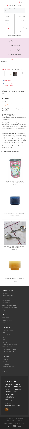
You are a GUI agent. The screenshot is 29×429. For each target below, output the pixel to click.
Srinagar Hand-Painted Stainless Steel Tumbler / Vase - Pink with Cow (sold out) (14, 182)
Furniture (4, 337)
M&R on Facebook (11, 420)
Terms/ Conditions (7, 320)
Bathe (21, 24)
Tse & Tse (5, 361)
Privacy (4, 322)
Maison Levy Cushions (8, 330)
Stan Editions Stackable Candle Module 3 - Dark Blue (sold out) (14, 214)
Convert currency (8, 85)
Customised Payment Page (9, 307)
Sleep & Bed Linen (7, 32)
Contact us (5, 293)
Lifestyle (22, 20)
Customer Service (7, 290)
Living (7, 28)
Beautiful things (12, 60)
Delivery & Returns (7, 295)
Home (7, 16)
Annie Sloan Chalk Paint (8, 351)
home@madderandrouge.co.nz (12, 405)
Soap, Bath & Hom (7, 346)
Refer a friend (7, 80)
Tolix (3, 339)
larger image (6, 69)
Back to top (19, 420)
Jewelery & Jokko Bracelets (9, 344)
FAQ (3, 310)
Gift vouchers (6, 302)
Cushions (7, 20)
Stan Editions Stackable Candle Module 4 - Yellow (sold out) (15, 279)
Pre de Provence (7, 369)
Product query (8, 83)
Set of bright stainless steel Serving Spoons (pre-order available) (14, 246)
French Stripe (6, 364)
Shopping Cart (12, 5)
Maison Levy (5, 359)
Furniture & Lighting (22, 28)
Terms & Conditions (18, 418)
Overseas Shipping (7, 298)
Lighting (4, 342)
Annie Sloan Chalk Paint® (14, 35)
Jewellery (7, 24)
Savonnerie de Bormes (8, 366)
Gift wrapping (6, 300)
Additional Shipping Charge (9, 305)
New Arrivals (22, 16)
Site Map (11, 418)
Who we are (5, 317)
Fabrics (22, 32)
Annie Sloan (5, 371)
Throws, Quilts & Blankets (9, 349)
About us (7, 3)
